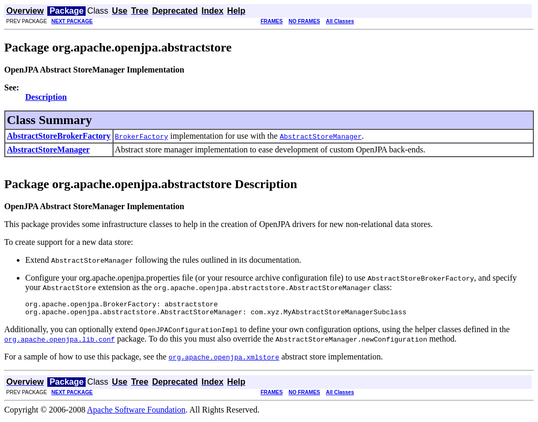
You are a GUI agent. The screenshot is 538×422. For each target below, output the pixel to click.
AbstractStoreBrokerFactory (59, 135)
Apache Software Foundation (136, 412)
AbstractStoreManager (48, 149)
